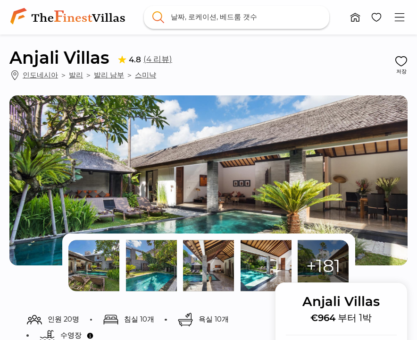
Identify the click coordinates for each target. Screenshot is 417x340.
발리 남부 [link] (109, 75)
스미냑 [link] (145, 75)
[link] (69, 17)
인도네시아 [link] (40, 75)
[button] (355, 17)
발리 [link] (76, 75)
